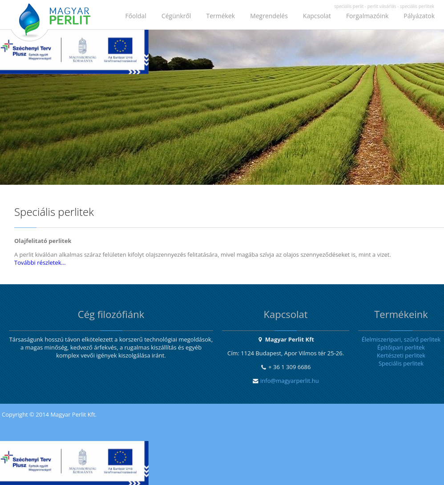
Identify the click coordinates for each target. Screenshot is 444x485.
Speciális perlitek (401, 363)
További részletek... (40, 262)
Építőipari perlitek (401, 347)
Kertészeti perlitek (401, 355)
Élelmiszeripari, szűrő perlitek (401, 339)
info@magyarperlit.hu (289, 381)
